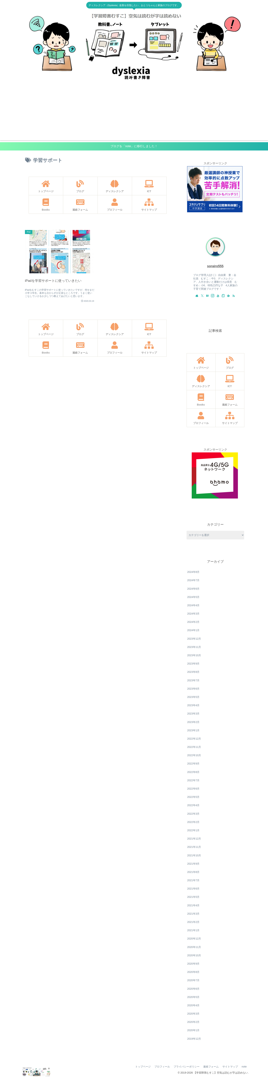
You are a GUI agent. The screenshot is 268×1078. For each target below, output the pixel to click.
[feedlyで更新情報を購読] (228, 295)
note (244, 1066)
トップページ (143, 1066)
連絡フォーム (211, 1066)
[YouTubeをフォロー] (218, 295)
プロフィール (162, 1066)
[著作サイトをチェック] (196, 295)
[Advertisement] (134, 114)
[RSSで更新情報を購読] (233, 295)
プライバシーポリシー (186, 1066)
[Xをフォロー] (202, 295)
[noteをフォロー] (223, 295)
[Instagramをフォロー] (212, 295)
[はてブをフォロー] (207, 295)
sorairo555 (215, 266)
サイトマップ (230, 1066)
